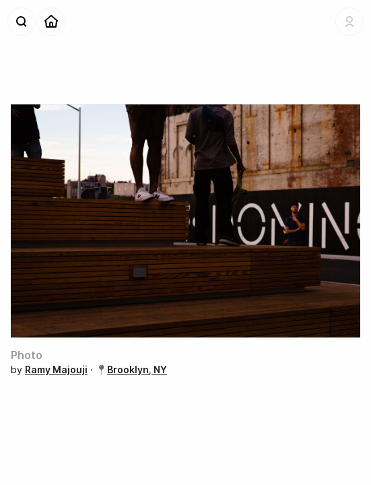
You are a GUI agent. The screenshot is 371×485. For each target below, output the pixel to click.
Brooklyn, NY (137, 369)
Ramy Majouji (56, 369)
